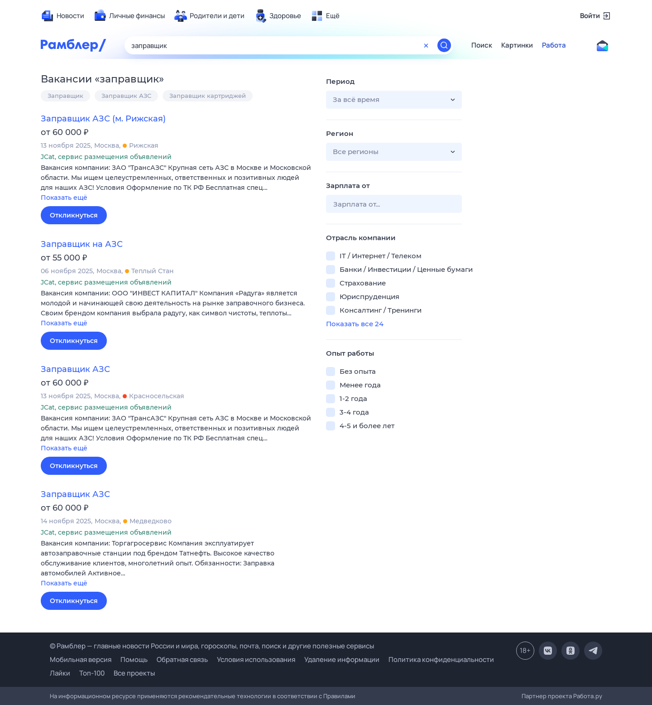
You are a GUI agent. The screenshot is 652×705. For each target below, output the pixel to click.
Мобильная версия (80, 659)
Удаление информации (341, 659)
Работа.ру (587, 696)
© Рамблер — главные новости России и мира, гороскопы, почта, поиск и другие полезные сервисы (212, 646)
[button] (176, 183)
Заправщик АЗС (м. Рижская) (103, 119)
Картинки (517, 45)
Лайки (60, 673)
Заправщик (65, 95)
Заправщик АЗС (126, 95)
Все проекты (134, 673)
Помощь (134, 659)
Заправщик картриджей (207, 95)
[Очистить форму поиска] (426, 45)
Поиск (481, 45)
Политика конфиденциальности (441, 659)
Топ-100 (92, 673)
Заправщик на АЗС (82, 244)
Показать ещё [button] (64, 197)
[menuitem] (62, 16)
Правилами (339, 696)
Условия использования (256, 659)
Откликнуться (74, 215)
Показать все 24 (355, 323)
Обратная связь (182, 659)
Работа (554, 45)
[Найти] (444, 45)
